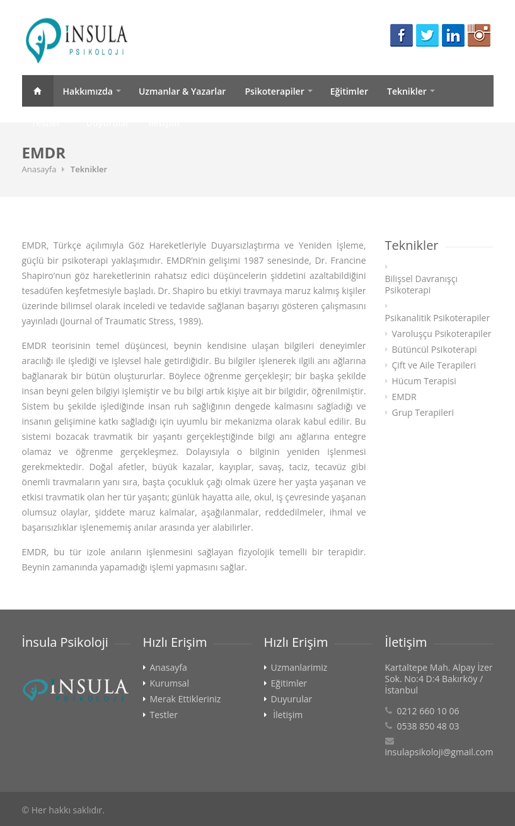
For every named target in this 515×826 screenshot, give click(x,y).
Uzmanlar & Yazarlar (182, 91)
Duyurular (108, 123)
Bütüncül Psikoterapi (434, 349)
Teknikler (407, 91)
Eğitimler (349, 91)
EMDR (404, 397)
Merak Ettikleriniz (185, 699)
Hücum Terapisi (424, 381)
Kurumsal (169, 683)
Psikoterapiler (274, 91)
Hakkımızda (88, 91)
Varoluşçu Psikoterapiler (442, 333)
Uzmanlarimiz (299, 667)
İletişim (164, 123)
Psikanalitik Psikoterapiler (437, 318)
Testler (46, 123)
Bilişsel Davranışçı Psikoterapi (421, 284)
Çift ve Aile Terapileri (434, 365)
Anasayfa (38, 91)
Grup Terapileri (423, 412)
